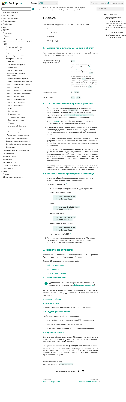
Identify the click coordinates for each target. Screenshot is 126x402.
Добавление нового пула (83, 285)
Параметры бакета (52, 303)
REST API (6, 30)
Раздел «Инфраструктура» (16, 99)
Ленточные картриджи (16, 129)
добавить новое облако (56, 265)
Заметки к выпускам (10, 12)
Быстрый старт (8, 15)
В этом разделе (117, 3)
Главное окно (12, 68)
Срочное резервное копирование (19, 82)
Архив (5, 171)
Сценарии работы (9, 162)
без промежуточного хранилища (81, 68)
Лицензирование (9, 21)
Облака (11, 123)
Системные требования (14, 47)
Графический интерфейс (16, 65)
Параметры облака (53, 299)
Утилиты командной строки (14, 39)
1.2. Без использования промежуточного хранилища (116, 26)
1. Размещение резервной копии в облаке (113, 18)
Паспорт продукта (9, 168)
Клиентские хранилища (17, 132)
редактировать (53, 269)
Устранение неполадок (11, 165)
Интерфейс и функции (14, 59)
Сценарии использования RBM (17, 138)
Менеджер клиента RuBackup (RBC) (17, 150)
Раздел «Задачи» (13, 87)
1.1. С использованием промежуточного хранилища (116, 22)
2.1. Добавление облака (114, 32)
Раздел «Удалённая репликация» (19, 93)
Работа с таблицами (14, 71)
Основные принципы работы (18, 79)
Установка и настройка (14, 50)
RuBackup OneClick (9, 156)
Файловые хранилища (16, 117)
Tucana (6, 36)
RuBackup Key (8, 159)
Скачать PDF (102, 9)
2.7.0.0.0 (41, 3)
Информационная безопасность (17, 141)
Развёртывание (8, 24)
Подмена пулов (14, 114)
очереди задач (54, 121)
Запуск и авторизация (14, 53)
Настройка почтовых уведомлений (19, 144)
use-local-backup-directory (79, 115)
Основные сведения (10, 18)
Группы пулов (13, 111)
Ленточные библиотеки (17, 126)
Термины (6, 174)
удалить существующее (56, 273)
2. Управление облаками (113, 30)
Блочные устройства (16, 120)
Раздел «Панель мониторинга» (18, 84)
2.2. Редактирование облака (116, 35)
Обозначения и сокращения (13, 177)
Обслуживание (8, 153)
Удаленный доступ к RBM (15, 56)
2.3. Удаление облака (113, 37)
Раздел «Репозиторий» (15, 96)
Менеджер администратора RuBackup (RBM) (69, 8)
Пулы (10, 108)
